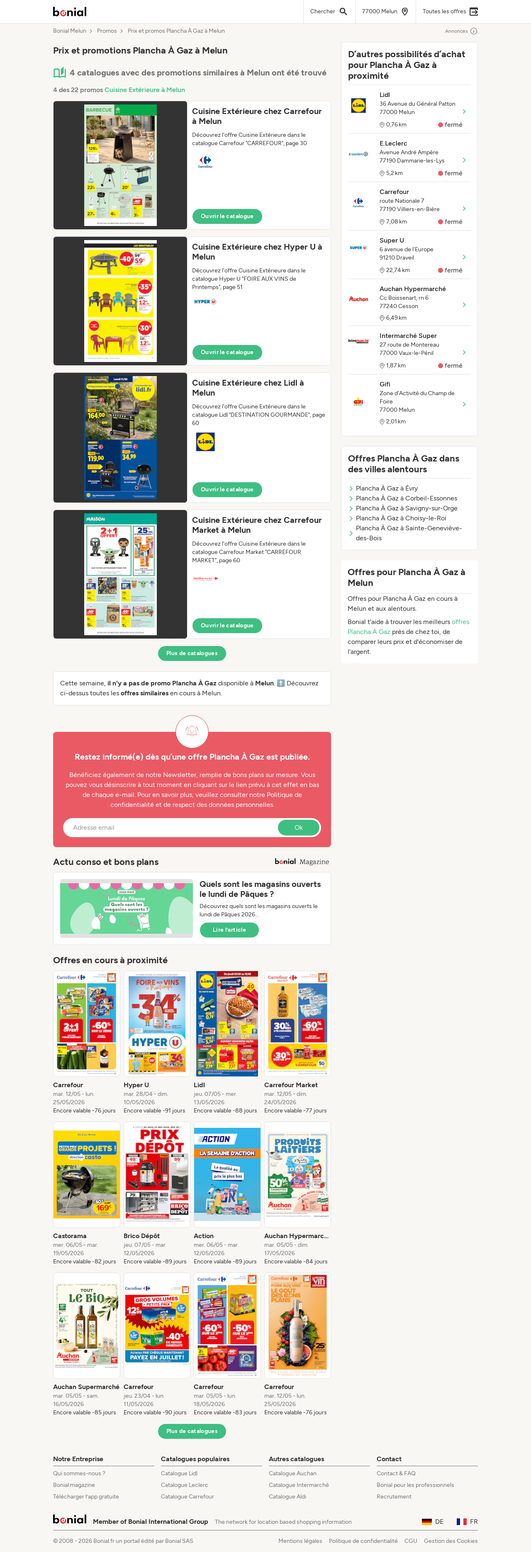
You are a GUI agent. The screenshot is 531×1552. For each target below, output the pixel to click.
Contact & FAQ (396, 1473)
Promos (107, 31)
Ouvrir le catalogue (227, 216)
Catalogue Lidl (179, 1473)
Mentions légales (300, 1541)
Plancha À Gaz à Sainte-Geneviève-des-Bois (405, 533)
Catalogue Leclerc (184, 1485)
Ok (299, 827)
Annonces (461, 31)
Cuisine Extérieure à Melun (145, 90)
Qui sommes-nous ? (79, 1473)
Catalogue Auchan (293, 1473)
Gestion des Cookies (451, 1541)
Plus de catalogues (192, 653)
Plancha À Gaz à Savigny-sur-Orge (403, 508)
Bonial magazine (74, 1485)
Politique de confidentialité (363, 1541)
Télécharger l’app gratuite (86, 1496)
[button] (192, 165)
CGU (410, 1541)
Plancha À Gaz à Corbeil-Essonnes (402, 498)
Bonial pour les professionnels (415, 1485)
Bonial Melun (69, 31)
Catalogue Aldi (287, 1496)
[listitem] (86, 1043)
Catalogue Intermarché (299, 1485)
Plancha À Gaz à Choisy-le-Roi (397, 518)
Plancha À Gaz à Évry (383, 488)
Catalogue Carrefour (187, 1496)
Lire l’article (229, 929)
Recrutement (394, 1496)
